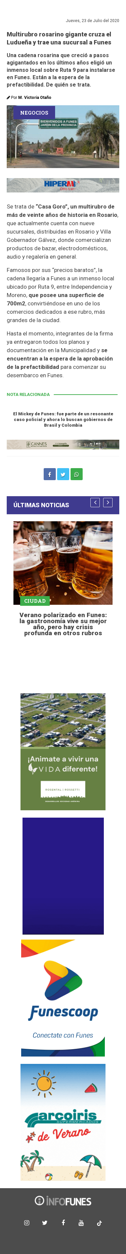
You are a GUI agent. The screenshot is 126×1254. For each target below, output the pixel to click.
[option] (63, 579)
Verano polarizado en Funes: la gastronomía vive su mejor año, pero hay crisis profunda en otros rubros (63, 624)
